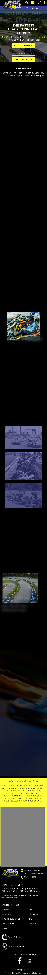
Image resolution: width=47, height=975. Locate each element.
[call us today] (39, 3)
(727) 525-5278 (30, 877)
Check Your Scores (17, 946)
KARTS (5, 928)
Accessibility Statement (30, 973)
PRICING (6, 910)
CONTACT (32, 923)
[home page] (11, 5)
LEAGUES (6, 914)
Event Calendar (15, 937)
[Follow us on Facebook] (19, 959)
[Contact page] (33, 2)
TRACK (31, 910)
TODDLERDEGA (9, 923)
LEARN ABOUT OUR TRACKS (23, 53)
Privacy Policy (11, 973)
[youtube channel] (29, 959)
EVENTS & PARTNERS (12, 919)
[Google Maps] (27, 3)
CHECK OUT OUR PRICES (23, 45)
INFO (30, 919)
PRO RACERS (33, 914)
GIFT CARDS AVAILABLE (23, 60)
